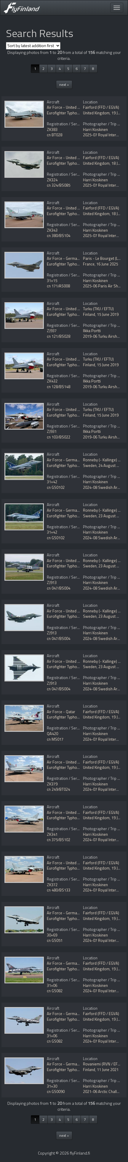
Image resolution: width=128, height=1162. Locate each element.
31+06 (52, 985)
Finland (89, 314)
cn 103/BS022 (58, 437)
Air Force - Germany (64, 258)
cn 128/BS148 (58, 387)
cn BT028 (54, 135)
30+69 (52, 935)
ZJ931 (52, 431)
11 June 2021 (108, 1070)
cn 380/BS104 (58, 236)
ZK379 (52, 784)
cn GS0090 (56, 1091)
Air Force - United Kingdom (69, 107)
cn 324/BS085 (58, 185)
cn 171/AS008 (58, 286)
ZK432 (52, 381)
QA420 (52, 734)
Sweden (90, 465)
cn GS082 (55, 991)
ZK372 (52, 885)
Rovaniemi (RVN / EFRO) (103, 1064)
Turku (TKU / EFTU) (98, 309)
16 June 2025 (107, 264)
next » (64, 84)
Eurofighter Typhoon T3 (67, 113)
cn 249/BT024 (58, 789)
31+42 (52, 482)
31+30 (52, 1086)
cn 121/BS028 (58, 336)
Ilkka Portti (92, 331)
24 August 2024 (111, 465)
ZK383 (52, 129)
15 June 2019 (108, 314)
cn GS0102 (56, 487)
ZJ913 (52, 582)
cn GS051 (55, 940)
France (89, 264)
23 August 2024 (111, 516)
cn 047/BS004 (58, 588)
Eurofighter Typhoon (64, 264)
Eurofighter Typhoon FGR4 (69, 163)
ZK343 (52, 230)
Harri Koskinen (95, 129)
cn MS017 (55, 739)
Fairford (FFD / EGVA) (101, 107)
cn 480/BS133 (58, 890)
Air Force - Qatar (61, 712)
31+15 (52, 281)
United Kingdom (96, 113)
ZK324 (52, 180)
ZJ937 (52, 331)
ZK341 (52, 834)
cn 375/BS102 (58, 840)
